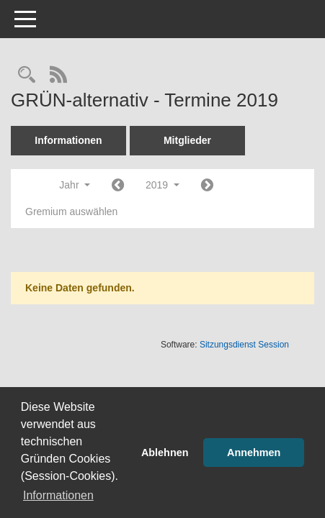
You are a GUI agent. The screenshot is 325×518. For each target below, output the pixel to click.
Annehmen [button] (253, 452)
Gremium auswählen (71, 211)
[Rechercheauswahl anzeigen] (27, 76)
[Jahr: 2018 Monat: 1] (118, 186)
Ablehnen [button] (165, 452)
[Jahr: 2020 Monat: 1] (207, 186)
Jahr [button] (74, 185)
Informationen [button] (58, 495)
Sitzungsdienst (244, 345)
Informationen (68, 140)
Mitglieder (187, 140)
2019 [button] (162, 185)
